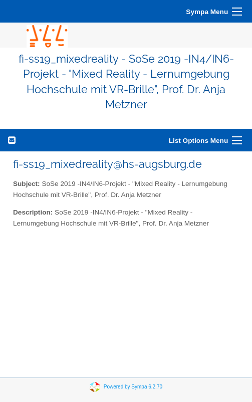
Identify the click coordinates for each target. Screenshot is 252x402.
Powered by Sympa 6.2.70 (133, 386)
